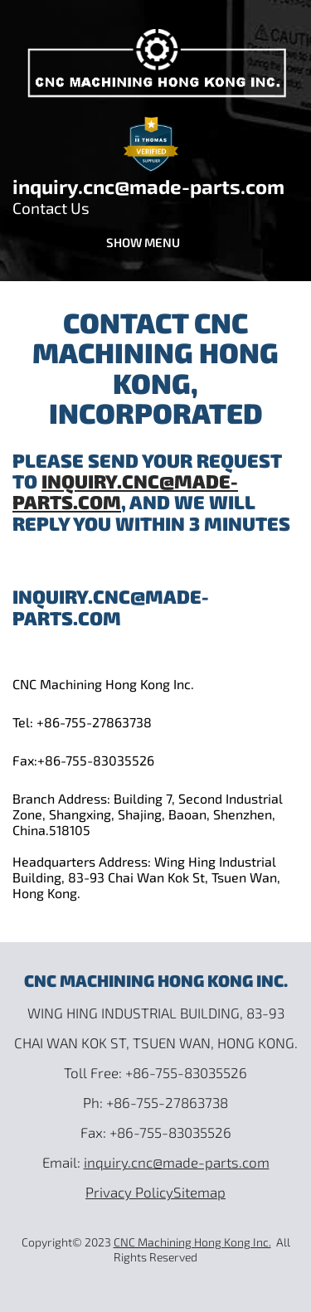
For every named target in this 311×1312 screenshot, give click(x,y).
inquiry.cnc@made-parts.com (148, 186)
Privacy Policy (129, 1191)
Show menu (143, 242)
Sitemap (199, 1191)
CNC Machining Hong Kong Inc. (192, 1242)
